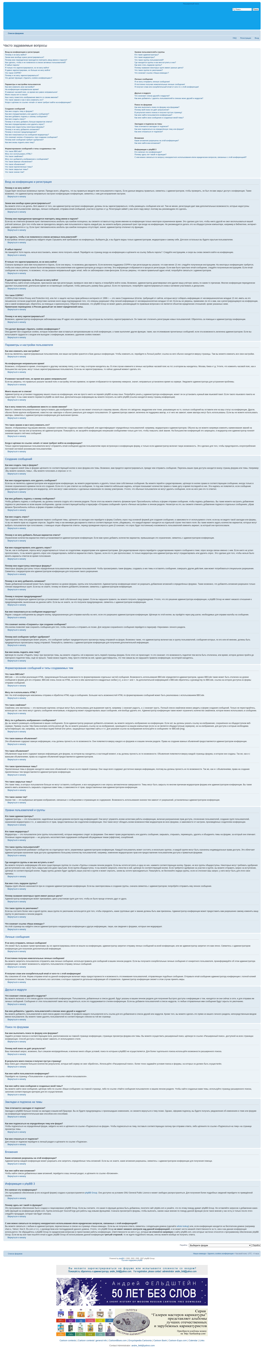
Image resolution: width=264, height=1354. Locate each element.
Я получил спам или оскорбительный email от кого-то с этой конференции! (167, 87)
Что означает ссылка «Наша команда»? (152, 73)
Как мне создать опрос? (15, 119)
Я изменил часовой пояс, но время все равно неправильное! (31, 92)
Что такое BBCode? (13, 151)
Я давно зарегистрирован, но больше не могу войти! (27, 70)
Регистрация (245, 38)
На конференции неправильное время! (22, 89)
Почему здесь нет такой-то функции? (150, 154)
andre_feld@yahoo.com (143, 1345)
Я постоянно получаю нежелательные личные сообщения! (160, 84)
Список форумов (16, 33)
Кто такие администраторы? (147, 55)
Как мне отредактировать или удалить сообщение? (27, 114)
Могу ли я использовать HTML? (18, 154)
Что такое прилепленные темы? (19, 167)
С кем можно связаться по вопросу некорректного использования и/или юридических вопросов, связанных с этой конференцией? (190, 157)
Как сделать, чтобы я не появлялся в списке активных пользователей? (35, 62)
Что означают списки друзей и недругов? (152, 96)
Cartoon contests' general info (92, 1340)
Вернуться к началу (17, 196)
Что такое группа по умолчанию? (149, 70)
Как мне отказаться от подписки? (149, 132)
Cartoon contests (68, 1340)
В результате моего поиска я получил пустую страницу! (158, 112)
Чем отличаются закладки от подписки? (152, 126)
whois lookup (183, 1226)
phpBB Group (91, 1193)
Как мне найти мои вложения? (148, 143)
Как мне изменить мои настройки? (20, 87)
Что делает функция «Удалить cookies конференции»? (28, 78)
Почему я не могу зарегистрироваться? (22, 75)
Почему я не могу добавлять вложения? (22, 129)
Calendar (193, 1340)
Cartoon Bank (160, 1340)
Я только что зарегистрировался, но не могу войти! (27, 68)
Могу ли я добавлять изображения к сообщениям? (26, 159)
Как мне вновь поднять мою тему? (20, 142)
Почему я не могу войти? (16, 55)
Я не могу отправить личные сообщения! (152, 82)
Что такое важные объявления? (18, 162)
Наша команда (199, 1254)
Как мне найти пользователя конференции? (153, 115)
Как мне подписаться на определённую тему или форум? (159, 129)
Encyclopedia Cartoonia (140, 1340)
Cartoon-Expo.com (178, 1340)
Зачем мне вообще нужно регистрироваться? (24, 57)
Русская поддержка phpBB (132, 1260)
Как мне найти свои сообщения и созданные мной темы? (159, 118)
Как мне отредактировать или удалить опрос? (24, 124)
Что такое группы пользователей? (149, 60)
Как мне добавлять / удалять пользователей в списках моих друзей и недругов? (169, 98)
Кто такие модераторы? (145, 57)
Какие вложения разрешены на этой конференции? (157, 141)
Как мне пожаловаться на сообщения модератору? (27, 135)
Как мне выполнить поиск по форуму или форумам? (157, 107)
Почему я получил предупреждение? (21, 132)
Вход (257, 38)
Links (201, 1340)
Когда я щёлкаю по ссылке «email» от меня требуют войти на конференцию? (38, 102)
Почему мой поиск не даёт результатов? (152, 110)
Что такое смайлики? (14, 156)
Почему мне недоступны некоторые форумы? (24, 127)
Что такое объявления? (15, 164)
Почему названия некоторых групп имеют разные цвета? (159, 68)
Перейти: (184, 1245)
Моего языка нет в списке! (16, 95)
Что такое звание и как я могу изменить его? (24, 100)
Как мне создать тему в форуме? (19, 111)
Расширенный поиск (191, 4)
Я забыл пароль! (12, 65)
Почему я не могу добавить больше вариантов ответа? (28, 122)
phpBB (121, 1258)
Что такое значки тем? (14, 172)
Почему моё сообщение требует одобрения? (24, 140)
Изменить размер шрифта (256, 32)
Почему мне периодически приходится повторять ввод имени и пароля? (36, 60)
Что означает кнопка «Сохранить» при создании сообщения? (31, 137)
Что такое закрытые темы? (16, 169)
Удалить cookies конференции (221, 1254)
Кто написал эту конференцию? (148, 152)
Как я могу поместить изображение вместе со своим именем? (31, 97)
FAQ (235, 38)
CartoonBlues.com (118, 1340)
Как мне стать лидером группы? (148, 65)
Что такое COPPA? (13, 73)
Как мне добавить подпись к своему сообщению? (26, 116)
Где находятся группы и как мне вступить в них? (155, 62)
